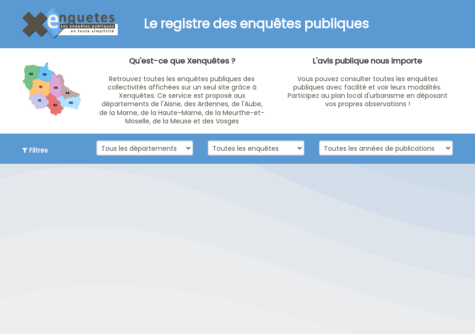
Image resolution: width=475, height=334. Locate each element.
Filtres (35, 150)
